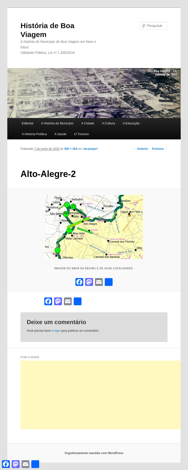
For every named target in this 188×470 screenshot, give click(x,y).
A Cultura (108, 123)
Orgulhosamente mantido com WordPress (94, 453)
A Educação (131, 123)
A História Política (34, 134)
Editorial (27, 123)
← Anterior (140, 149)
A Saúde (60, 134)
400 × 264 (70, 149)
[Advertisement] (104, 395)
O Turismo (81, 134)
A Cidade (87, 123)
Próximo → (159, 149)
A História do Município (57, 123)
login (57, 330)
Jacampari (90, 149)
